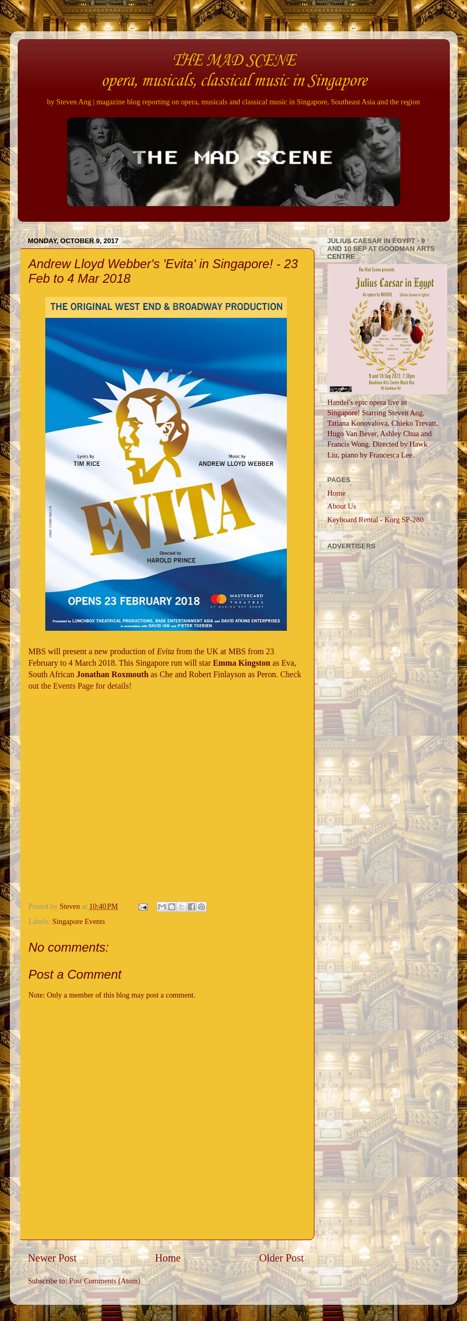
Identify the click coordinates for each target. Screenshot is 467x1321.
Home (168, 1258)
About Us (342, 506)
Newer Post (52, 1258)
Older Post (281, 1258)
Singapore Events (78, 921)
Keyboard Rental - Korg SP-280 (375, 519)
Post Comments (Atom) (105, 1281)
